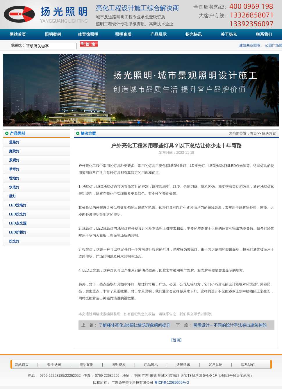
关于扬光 (229, 34)
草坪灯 (14, 169)
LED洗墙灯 (17, 205)
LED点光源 (17, 223)
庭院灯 (14, 151)
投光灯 (14, 241)
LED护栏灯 (17, 232)
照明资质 (123, 34)
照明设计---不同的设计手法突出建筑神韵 (230, 325)
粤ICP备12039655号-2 (171, 383)
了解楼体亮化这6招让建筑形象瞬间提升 (134, 325)
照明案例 (53, 34)
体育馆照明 (88, 34)
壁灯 (12, 196)
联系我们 (264, 34)
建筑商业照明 (251, 45)
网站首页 (18, 34)
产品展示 (158, 34)
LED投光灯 (17, 214)
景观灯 (14, 160)
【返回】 (176, 340)
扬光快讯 (193, 34)
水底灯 (14, 187)
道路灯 (14, 142)
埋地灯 (14, 178)
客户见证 (215, 365)
